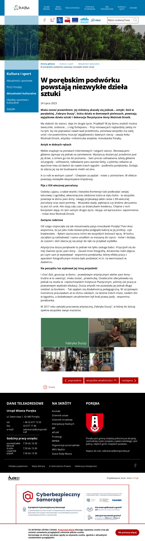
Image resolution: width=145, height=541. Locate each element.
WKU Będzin (58, 449)
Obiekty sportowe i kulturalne (18, 101)
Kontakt (56, 411)
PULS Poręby (14, 87)
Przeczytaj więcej (66, 529)
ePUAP (55, 432)
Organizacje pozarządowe (66, 445)
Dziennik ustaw (60, 415)
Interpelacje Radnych (63, 423)
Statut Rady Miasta (62, 453)
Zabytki (11, 109)
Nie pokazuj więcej (127, 532)
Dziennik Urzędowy (62, 419)
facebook (44, 20)
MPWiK (55, 441)
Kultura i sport (66, 63)
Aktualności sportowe (19, 80)
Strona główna (48, 63)
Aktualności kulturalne (88, 63)
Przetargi (57, 436)
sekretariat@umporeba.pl (35, 431)
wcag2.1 (52, 20)
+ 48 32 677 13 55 (32, 422)
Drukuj (52, 387)
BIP (67, 20)
